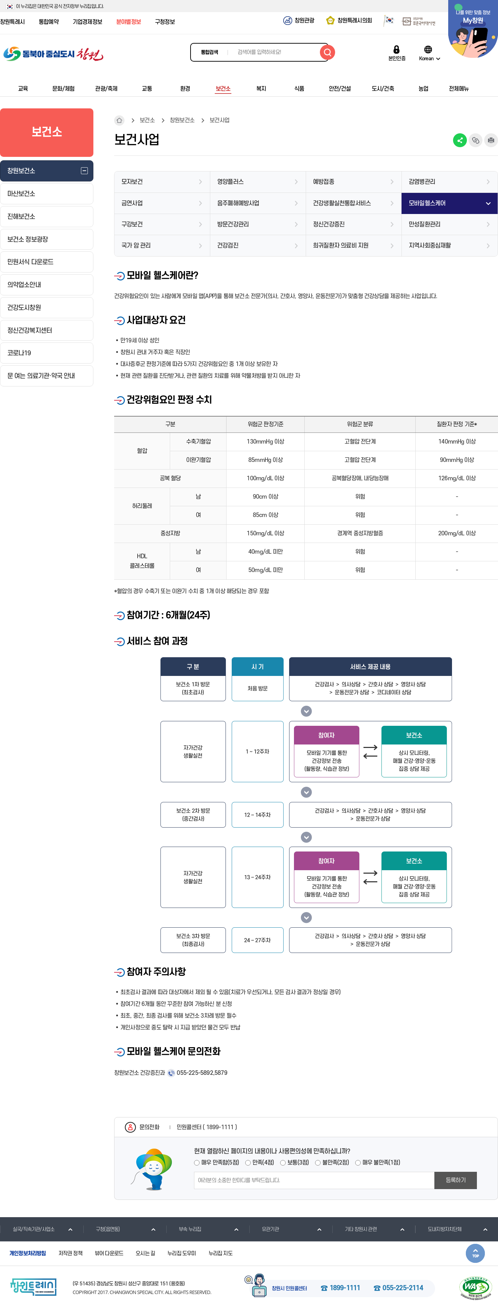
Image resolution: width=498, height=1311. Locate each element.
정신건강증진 (328, 224)
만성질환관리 (424, 224)
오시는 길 (145, 1253)
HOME (119, 120)
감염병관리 (422, 182)
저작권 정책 (70, 1253)
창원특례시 (12, 22)
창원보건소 (182, 120)
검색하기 (327, 52)
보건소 (147, 120)
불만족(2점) (335, 1163)
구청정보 (165, 22)
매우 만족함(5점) (220, 1163)
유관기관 (264, 1229)
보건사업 (219, 120)
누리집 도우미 (181, 1253)
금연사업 (131, 203)
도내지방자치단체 (438, 1229)
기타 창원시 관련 (354, 1229)
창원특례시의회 (355, 21)
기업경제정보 (87, 22)
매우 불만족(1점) (381, 1163)
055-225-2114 (402, 1288)
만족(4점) (263, 1163)
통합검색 (209, 52)
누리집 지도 (220, 1253)
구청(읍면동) (101, 1229)
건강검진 (227, 245)
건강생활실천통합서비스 (342, 203)
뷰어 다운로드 (109, 1253)
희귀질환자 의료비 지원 (340, 245)
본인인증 (396, 58)
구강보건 (131, 224)
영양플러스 (230, 182)
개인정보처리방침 (27, 1253)
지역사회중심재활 (430, 245)
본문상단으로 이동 (475, 1253)
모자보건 (131, 182)
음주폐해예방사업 (238, 203)
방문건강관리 (233, 224)
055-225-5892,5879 (202, 1073)
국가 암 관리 (135, 245)
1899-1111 (345, 1288)
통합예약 (48, 22)
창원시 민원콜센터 (289, 1288)
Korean (426, 58)
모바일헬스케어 (427, 203)
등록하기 (455, 1180)
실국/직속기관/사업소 (27, 1229)
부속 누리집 (183, 1229)
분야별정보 (128, 22)
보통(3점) (298, 1163)
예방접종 (323, 182)
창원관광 (304, 21)
